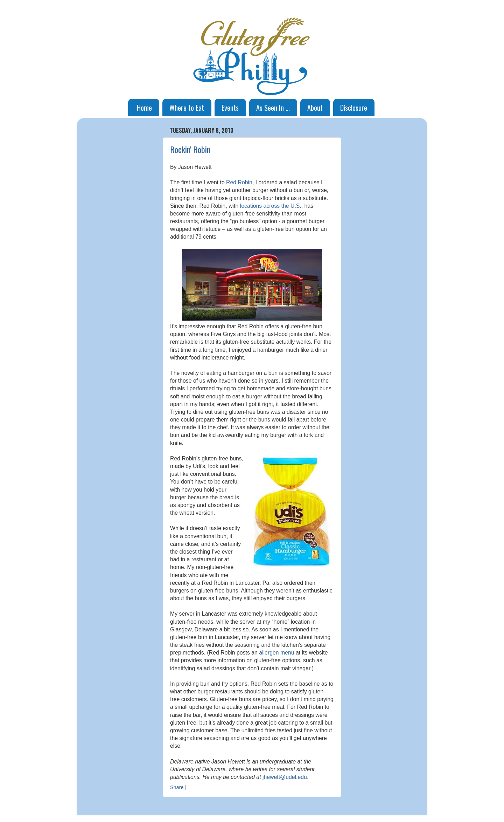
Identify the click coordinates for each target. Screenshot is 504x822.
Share (176, 787)
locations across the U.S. (270, 206)
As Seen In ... (273, 107)
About (315, 107)
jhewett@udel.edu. (285, 777)
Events (230, 107)
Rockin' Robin (190, 149)
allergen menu (276, 653)
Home (144, 107)
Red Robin (239, 182)
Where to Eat (186, 107)
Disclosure (353, 107)
